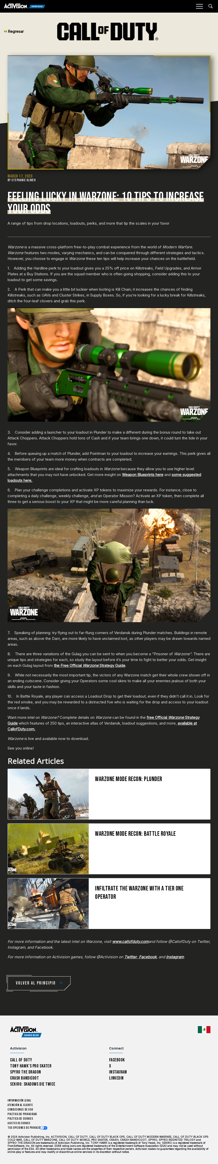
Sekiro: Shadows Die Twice (32, 1084)
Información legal (19, 1100)
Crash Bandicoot (24, 1078)
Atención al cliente (20, 1105)
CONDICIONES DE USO (20, 1110)
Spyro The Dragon (25, 1072)
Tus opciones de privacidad (26, 1128)
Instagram (175, 956)
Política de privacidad (22, 1114)
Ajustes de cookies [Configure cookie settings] (19, 1123)
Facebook (147, 956)
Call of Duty (21, 1060)
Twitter (130, 956)
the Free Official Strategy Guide (89, 665)
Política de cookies (20, 1119)
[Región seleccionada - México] (204, 1029)
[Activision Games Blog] (24, 6)
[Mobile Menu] (199, 6)
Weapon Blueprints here (142, 474)
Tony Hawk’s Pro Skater (30, 1066)
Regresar (14, 31)
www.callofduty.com (130, 941)
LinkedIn (116, 1078)
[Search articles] (210, 6)
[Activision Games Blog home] (26, 1032)
